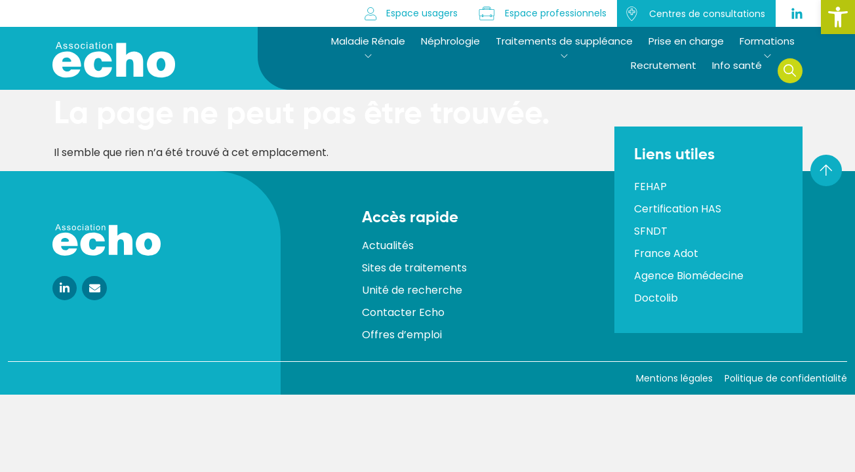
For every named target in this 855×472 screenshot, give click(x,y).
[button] (838, 17)
